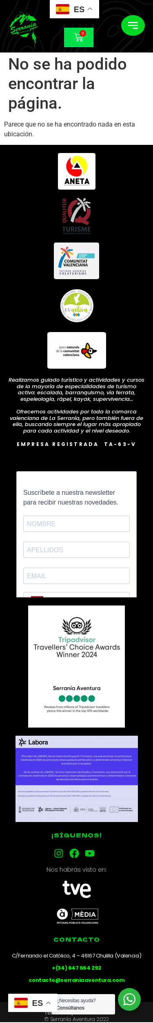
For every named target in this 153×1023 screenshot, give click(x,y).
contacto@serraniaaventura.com (77, 980)
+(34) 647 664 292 (76, 968)
